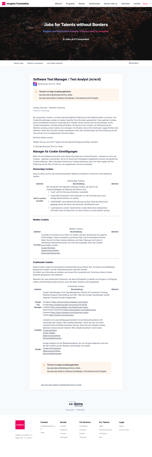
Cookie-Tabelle (49, 333)
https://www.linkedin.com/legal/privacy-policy (69, 307)
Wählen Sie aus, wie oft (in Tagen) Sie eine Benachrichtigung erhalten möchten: (65, 142)
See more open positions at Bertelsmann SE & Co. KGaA (61, 385)
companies (35, 63)
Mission (58, 3)
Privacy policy (70, 410)
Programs (70, 3)
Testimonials (94, 3)
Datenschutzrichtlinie (50, 250)
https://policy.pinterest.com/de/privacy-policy (69, 312)
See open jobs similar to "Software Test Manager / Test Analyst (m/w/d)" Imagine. (69, 98)
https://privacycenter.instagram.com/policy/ (70, 302)
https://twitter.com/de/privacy (61, 315)
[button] (3, 3)
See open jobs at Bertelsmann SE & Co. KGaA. (56, 95)
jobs (18, 63)
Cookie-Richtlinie (48, 248)
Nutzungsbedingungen (50, 253)
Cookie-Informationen (52, 348)
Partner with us (110, 3)
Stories (82, 3)
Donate (137, 3)
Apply (145, 3)
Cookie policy (80, 410)
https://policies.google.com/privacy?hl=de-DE (68, 305)
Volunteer (125, 3)
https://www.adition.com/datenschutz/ (80, 310)
